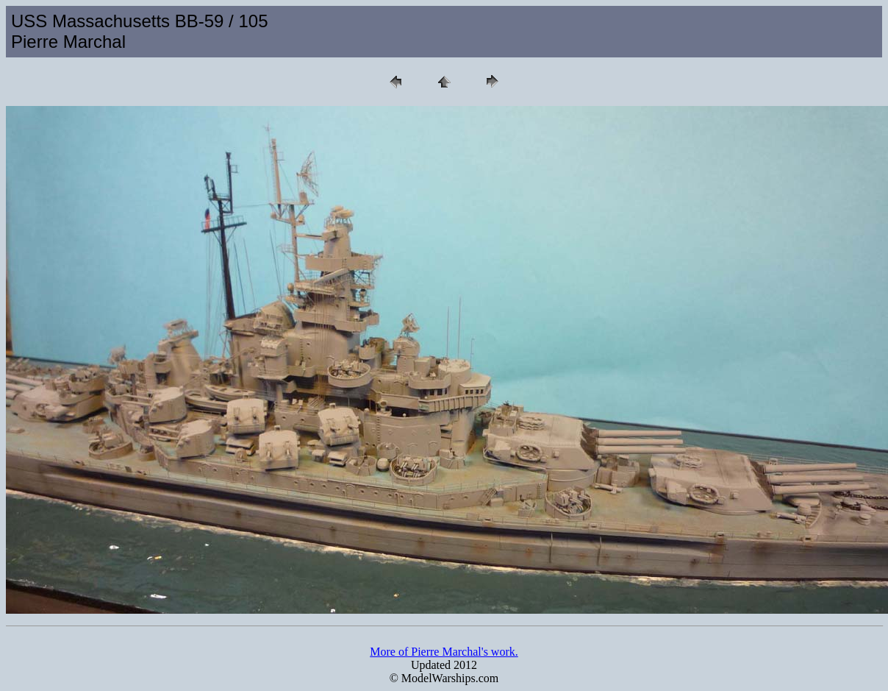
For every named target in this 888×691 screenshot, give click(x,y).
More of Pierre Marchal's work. (444, 651)
